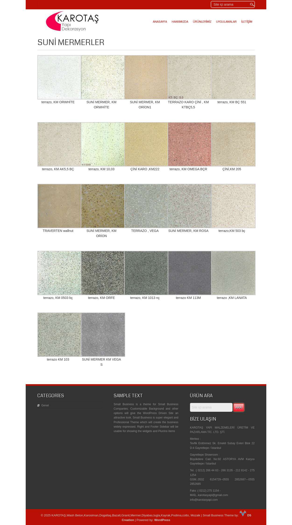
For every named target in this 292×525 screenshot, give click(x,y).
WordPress (162, 520)
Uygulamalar (226, 22)
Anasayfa (160, 22)
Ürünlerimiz (202, 22)
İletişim (246, 22)
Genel (45, 405)
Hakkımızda (180, 22)
